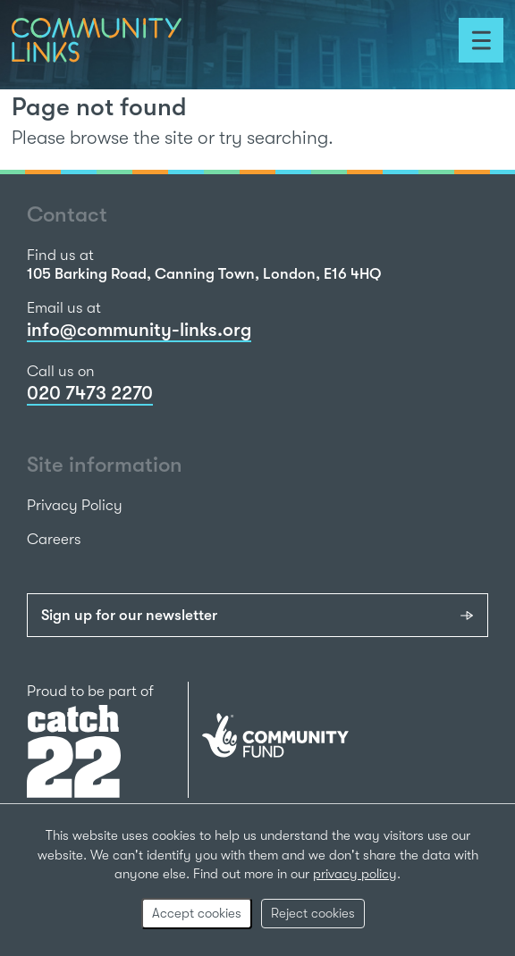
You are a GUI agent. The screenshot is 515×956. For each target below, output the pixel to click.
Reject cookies (313, 913)
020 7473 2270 (90, 393)
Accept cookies (196, 913)
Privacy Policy (74, 505)
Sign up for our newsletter (129, 615)
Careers (54, 539)
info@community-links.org (139, 329)
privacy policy (355, 874)
